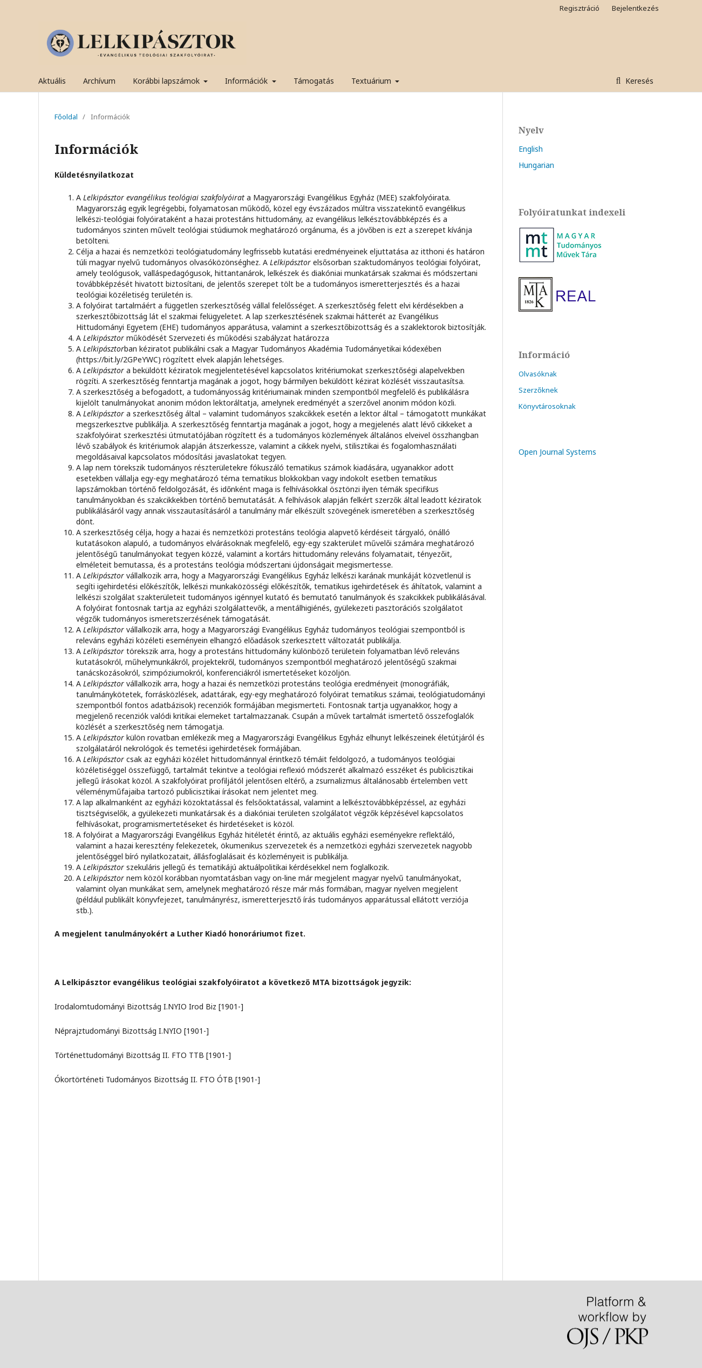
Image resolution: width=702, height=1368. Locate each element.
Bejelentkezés (635, 8)
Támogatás (314, 81)
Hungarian (536, 165)
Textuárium (372, 81)
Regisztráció (579, 8)
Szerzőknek (538, 390)
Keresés (638, 81)
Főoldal (66, 117)
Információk (247, 81)
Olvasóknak (538, 374)
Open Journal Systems (557, 452)
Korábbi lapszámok (167, 81)
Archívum (99, 81)
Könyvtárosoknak (547, 406)
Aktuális (52, 81)
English (531, 149)
